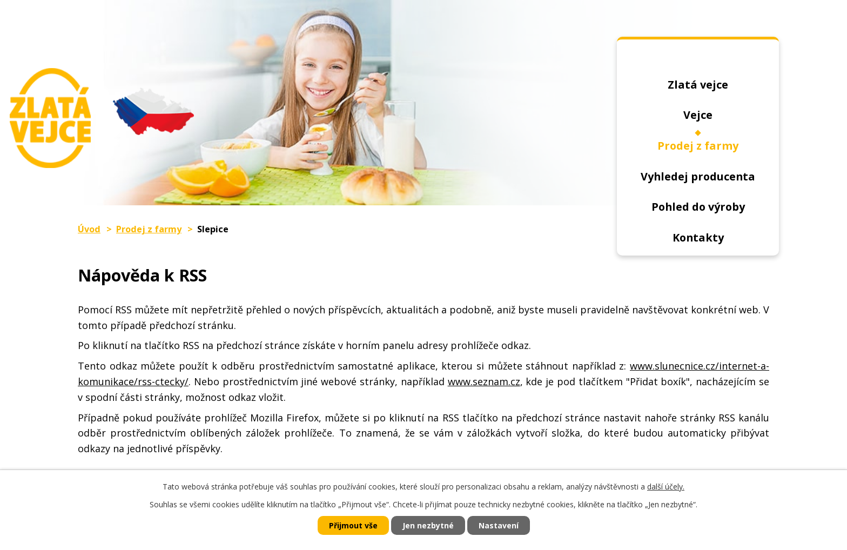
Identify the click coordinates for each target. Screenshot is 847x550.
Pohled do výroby (698, 206)
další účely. (665, 486)
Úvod (698, 61)
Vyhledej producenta (698, 176)
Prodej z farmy (697, 145)
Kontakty (698, 237)
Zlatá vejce (698, 84)
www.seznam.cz (484, 381)
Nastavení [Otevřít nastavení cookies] (499, 525)
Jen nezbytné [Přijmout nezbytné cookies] (428, 525)
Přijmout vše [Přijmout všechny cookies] (353, 525)
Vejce (697, 115)
